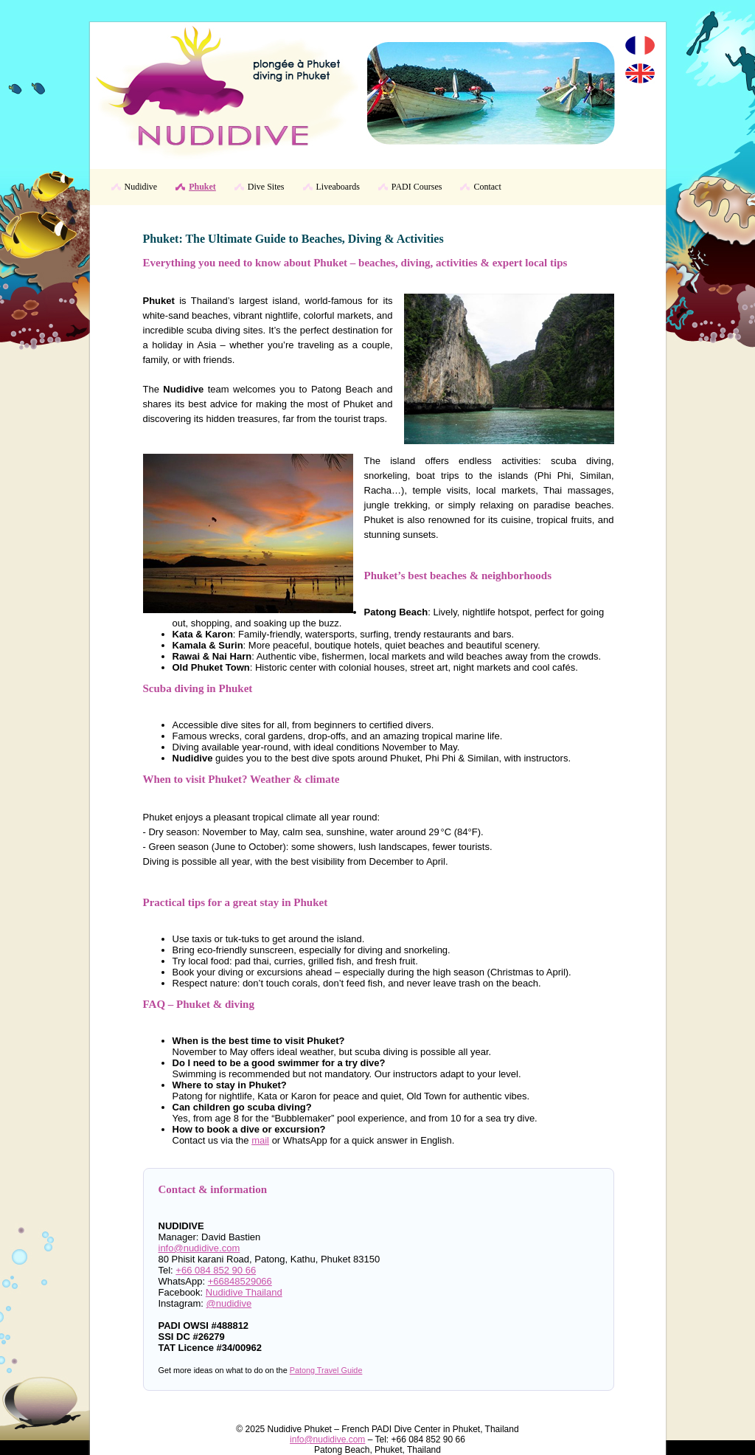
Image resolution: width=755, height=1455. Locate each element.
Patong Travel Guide (326, 1370)
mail (260, 1140)
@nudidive (229, 1303)
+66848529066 (240, 1281)
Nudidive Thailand (244, 1292)
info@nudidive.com (199, 1248)
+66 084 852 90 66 (215, 1270)
